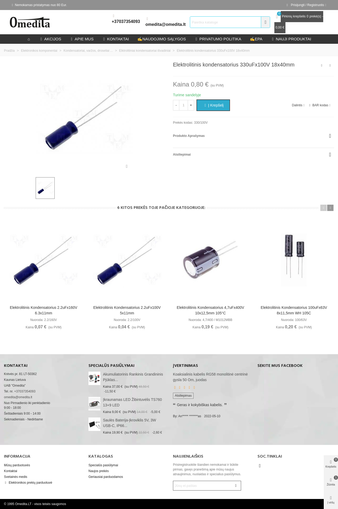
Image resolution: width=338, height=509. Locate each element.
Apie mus (82, 39)
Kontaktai (10, 471)
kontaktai (115, 39)
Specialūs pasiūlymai (111, 366)
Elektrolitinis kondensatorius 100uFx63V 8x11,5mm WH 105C (294, 310)
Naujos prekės (98, 471)
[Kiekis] (183, 105)
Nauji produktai (291, 39)
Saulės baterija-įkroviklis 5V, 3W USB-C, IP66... (129, 423)
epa (256, 39)
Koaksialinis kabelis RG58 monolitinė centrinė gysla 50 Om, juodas (210, 377)
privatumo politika (217, 39)
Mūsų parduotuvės (17, 465)
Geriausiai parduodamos (105, 477)
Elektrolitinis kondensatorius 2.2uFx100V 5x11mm (127, 310)
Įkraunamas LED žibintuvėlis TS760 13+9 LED (132, 402)
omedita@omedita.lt (165, 24)
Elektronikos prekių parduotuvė (28, 482)
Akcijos (50, 39)
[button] (323, 208)
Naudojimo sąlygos (161, 39)
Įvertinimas (185, 366)
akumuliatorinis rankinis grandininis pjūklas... (133, 377)
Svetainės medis (15, 477)
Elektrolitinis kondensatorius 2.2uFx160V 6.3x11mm (43, 310)
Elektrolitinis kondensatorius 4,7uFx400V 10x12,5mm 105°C (210, 310)
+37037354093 (126, 21)
